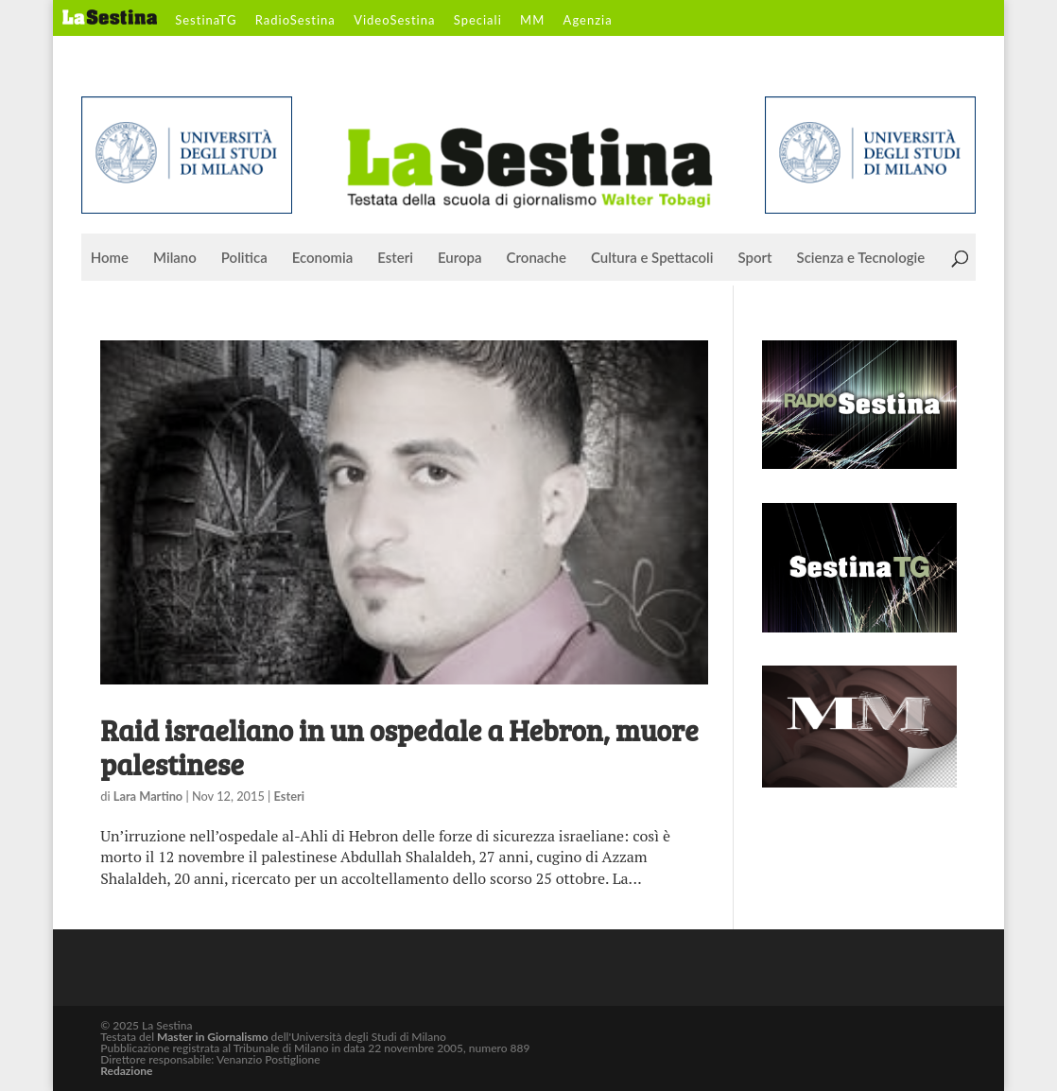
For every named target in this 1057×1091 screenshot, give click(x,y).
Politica (244, 258)
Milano (175, 258)
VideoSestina (394, 20)
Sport (754, 258)
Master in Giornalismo (212, 1037)
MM (532, 20)
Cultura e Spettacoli (652, 258)
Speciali (478, 20)
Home (110, 258)
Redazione (126, 1071)
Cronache (536, 258)
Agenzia (588, 20)
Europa (460, 258)
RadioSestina (295, 20)
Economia (323, 258)
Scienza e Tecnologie (861, 258)
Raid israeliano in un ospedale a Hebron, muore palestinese (399, 747)
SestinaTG (205, 20)
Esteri (395, 258)
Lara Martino (147, 796)
